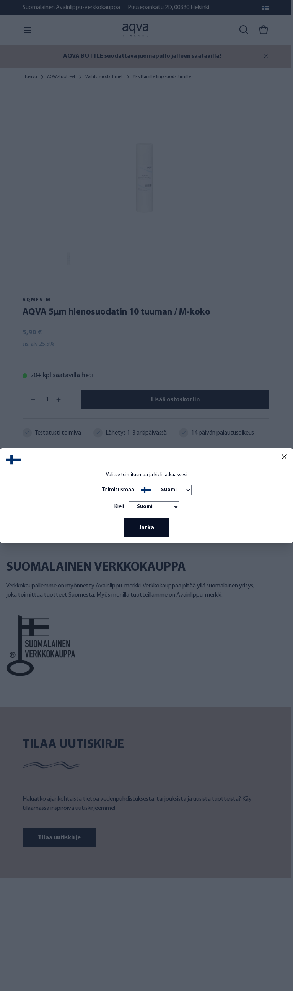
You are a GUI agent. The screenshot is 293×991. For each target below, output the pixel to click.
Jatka (146, 528)
